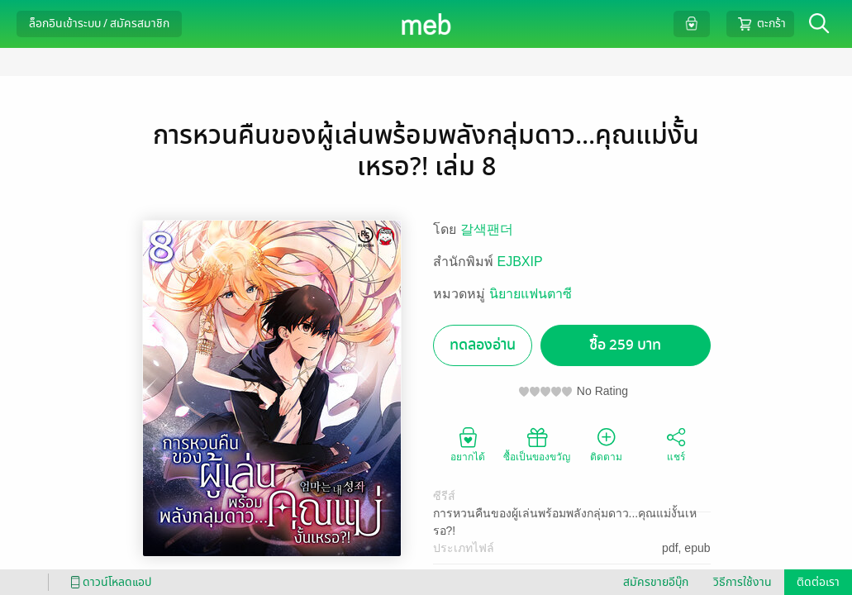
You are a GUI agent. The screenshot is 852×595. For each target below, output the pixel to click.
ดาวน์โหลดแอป (108, 582)
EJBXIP (520, 262)
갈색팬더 (486, 229)
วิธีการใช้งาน (742, 582)
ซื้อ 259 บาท (625, 345)
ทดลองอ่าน (483, 345)
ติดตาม (606, 444)
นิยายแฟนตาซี (530, 294)
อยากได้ (467, 444)
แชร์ (676, 444)
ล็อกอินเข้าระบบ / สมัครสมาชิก (99, 23)
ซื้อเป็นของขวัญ (536, 444)
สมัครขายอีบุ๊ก (655, 582)
